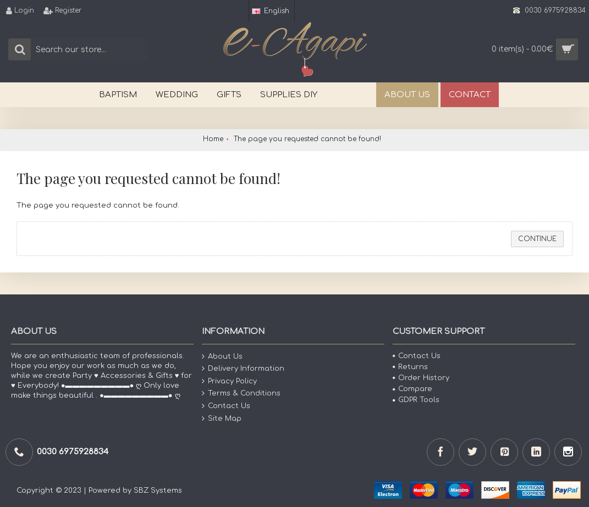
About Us (222, 356)
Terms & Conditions (241, 393)
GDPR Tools (416, 400)
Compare (412, 389)
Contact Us (226, 406)
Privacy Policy (229, 381)
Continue (537, 239)
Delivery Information (243, 369)
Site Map (221, 418)
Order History (421, 378)
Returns (410, 367)
